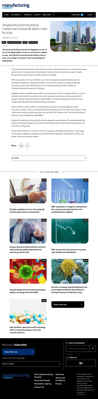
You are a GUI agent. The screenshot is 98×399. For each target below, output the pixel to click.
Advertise (59, 374)
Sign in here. (21, 358)
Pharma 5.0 (28, 15)
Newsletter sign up (42, 384)
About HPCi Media (42, 380)
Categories (15, 15)
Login (89, 15)
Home (6, 15)
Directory (47, 15)
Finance (25, 42)
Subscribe (77, 15)
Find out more (8, 364)
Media (4, 42)
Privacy (58, 384)
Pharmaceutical (33, 42)
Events (37, 15)
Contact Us (39, 387)
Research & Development (14, 42)
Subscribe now (60, 305)
